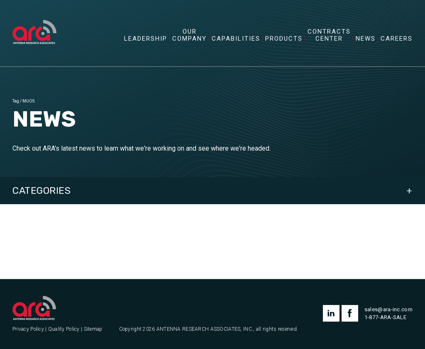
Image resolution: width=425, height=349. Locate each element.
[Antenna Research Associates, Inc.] (34, 23)
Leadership (145, 38)
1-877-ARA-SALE (385, 317)
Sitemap (93, 329)
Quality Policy (64, 329)
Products (284, 38)
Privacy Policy (28, 329)
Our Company (189, 35)
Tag (15, 101)
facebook (350, 313)
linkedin (331, 313)
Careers (397, 38)
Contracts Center (329, 35)
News (366, 38)
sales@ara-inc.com (388, 309)
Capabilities (236, 38)
